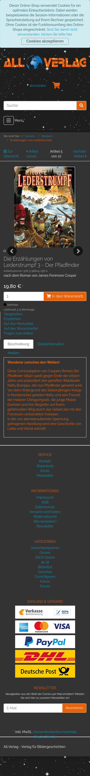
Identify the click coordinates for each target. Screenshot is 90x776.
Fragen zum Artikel (18, 353)
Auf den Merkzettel (18, 343)
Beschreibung (18, 364)
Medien (13, 373)
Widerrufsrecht (45, 536)
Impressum (45, 517)
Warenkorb (45, 485)
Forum (45, 606)
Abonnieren (74, 727)
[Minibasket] (56, 86)
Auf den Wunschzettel (21, 348)
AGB (45, 522)
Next (78, 261)
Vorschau (45, 591)
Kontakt (45, 481)
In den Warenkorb (65, 315)
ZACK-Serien (45, 577)
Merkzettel (45, 495)
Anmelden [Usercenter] (38, 86)
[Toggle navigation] (9, 120)
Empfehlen (12, 338)
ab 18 (45, 582)
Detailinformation (50, 364)
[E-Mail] (33, 727)
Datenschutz (45, 526)
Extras (45, 601)
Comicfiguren (45, 596)
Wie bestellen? (44, 541)
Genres (44, 572)
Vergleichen (13, 334)
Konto (45, 490)
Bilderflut (45, 587)
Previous (12, 261)
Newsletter (45, 546)
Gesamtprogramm (45, 567)
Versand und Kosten (45, 531)
